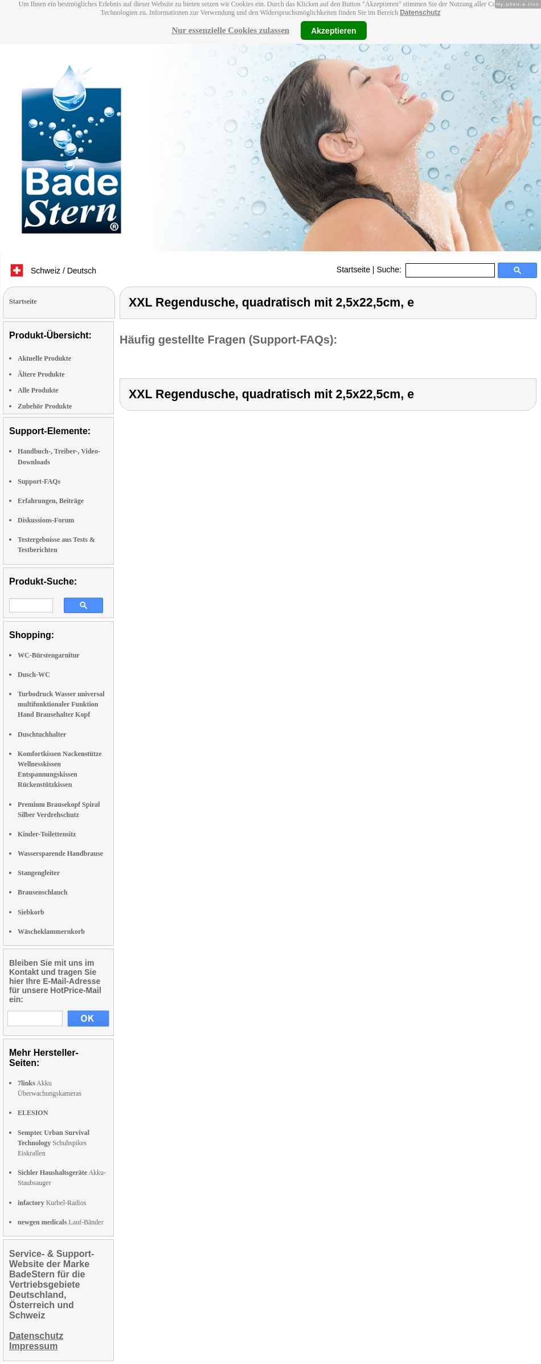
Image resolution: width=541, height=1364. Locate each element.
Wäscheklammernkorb (51, 932)
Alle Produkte (38, 390)
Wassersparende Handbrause (60, 853)
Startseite (353, 269)
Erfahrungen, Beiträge (51, 501)
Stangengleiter (39, 873)
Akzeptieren (333, 30)
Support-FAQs (39, 481)
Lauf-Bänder (61, 1222)
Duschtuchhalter (42, 734)
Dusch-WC (34, 675)
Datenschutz (420, 13)
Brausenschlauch (42, 892)
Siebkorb (31, 912)
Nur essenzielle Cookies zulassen (230, 30)
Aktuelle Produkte (44, 358)
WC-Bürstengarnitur (49, 655)
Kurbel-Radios (52, 1203)
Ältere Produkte (41, 374)
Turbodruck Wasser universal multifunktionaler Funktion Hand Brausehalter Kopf (61, 704)
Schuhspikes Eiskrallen (53, 1143)
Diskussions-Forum (46, 520)
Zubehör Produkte (45, 406)
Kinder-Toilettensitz (47, 834)
